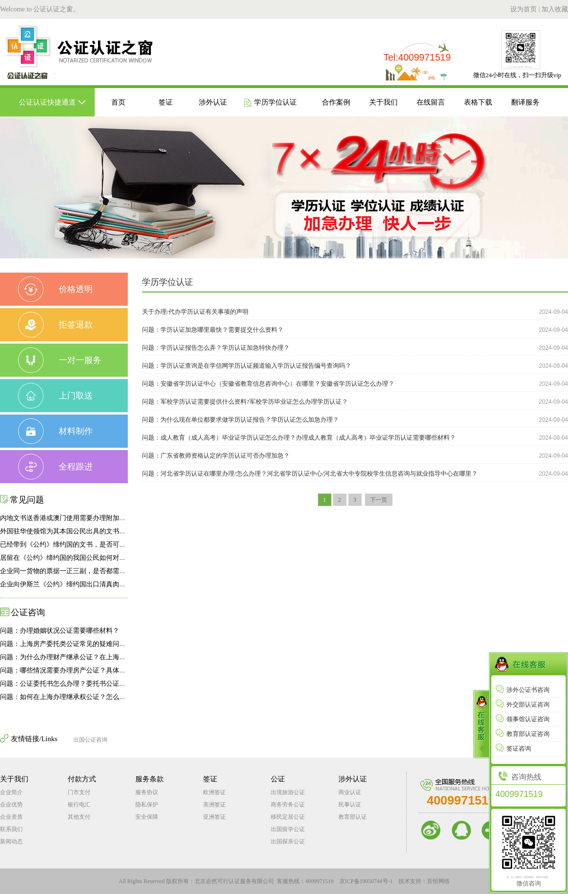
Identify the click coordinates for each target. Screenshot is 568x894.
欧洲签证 (214, 792)
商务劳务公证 (288, 804)
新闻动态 (11, 841)
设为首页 (523, 9)
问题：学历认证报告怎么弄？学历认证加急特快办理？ (216, 347)
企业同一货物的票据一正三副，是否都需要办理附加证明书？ (89, 571)
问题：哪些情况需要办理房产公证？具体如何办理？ (76, 670)
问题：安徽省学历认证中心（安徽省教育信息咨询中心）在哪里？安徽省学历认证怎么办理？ (268, 383)
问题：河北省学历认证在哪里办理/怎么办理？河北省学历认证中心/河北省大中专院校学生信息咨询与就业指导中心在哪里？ (310, 473)
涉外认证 (213, 102)
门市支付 (79, 792)
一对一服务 (59, 360)
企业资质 (11, 817)
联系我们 (11, 829)
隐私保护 (146, 804)
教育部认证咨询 (523, 733)
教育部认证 (352, 817)
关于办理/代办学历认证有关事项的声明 (195, 311)
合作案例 (336, 102)
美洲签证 (214, 804)
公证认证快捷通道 (47, 102)
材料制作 (55, 431)
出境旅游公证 (288, 792)
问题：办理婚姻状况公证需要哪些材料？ (59, 630)
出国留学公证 (288, 829)
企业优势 (11, 804)
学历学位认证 (270, 102)
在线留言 (431, 102)
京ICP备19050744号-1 (366, 881)
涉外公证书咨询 (523, 689)
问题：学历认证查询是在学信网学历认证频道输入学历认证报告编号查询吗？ (246, 365)
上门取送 (55, 395)
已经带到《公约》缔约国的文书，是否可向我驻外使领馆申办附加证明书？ (109, 544)
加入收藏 (554, 9)
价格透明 (55, 289)
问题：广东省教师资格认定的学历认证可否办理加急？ (216, 455)
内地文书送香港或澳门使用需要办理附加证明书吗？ (76, 518)
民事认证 (349, 804)
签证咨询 (513, 748)
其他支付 (79, 817)
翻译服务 (525, 102)
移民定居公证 (288, 817)
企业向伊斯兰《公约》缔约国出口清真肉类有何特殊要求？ (86, 584)
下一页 (378, 499)
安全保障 (146, 817)
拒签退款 (55, 324)
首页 (118, 102)
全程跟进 (55, 466)
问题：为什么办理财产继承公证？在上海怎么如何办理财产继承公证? (101, 657)
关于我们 (383, 102)
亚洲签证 (214, 817)
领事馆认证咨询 (523, 719)
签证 (166, 102)
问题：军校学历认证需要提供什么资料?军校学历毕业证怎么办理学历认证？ (245, 401)
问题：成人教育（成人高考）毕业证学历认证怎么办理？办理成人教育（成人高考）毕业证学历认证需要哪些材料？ (299, 437)
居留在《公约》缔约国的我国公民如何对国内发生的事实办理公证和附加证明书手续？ (126, 557)
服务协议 (146, 792)
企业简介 (11, 792)
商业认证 (349, 792)
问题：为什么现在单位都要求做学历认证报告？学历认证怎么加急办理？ (240, 419)
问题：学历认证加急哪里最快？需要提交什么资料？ (213, 329)
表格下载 (478, 102)
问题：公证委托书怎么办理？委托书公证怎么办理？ (76, 683)
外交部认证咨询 (523, 704)
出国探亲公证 (288, 841)
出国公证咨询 (90, 739)
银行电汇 (79, 804)
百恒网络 (438, 881)
